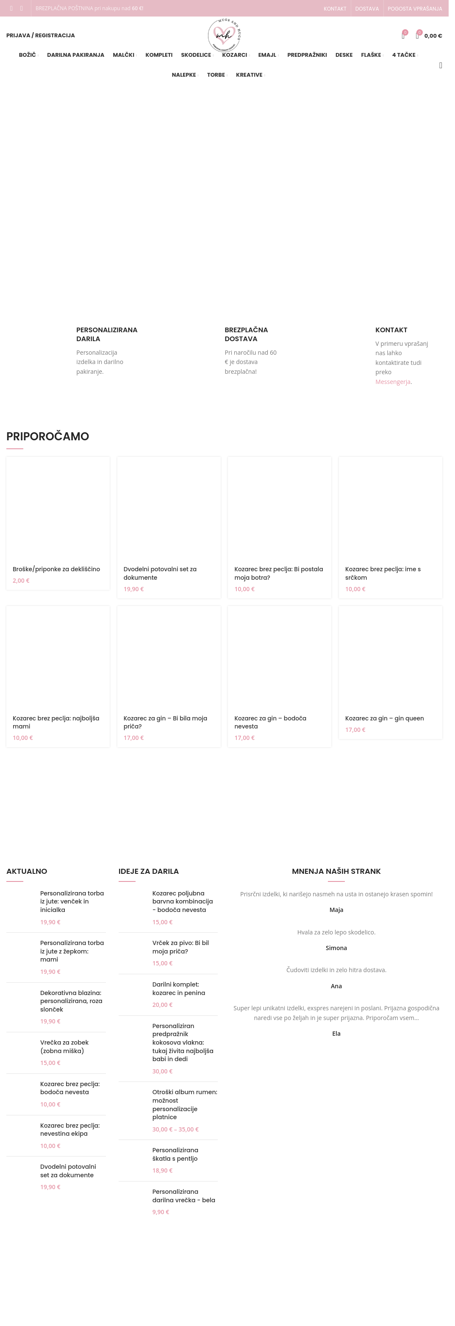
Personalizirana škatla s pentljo (175, 1159)
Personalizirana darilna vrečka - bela (184, 1201)
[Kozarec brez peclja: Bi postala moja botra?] (280, 513)
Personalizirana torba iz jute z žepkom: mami (72, 956)
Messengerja (393, 387)
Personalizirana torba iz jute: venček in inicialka (72, 906)
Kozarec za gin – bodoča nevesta (272, 727)
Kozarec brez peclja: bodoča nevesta (70, 1093)
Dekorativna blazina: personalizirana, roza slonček (71, 1006)
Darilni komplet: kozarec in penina (179, 993)
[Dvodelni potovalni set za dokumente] (168, 513)
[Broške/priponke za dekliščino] (57, 513)
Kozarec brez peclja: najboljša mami (57, 727)
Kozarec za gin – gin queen (386, 723)
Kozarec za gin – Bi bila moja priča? (166, 727)
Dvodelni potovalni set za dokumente (161, 578)
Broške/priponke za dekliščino (57, 574)
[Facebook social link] (11, 8)
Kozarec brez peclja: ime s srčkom (384, 578)
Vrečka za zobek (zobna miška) (64, 1051)
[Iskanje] (441, 70)
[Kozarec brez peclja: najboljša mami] (57, 662)
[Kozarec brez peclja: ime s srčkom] (391, 513)
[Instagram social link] (22, 8)
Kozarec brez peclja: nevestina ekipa (70, 1134)
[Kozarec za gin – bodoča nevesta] (280, 662)
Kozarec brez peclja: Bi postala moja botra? (268, 578)
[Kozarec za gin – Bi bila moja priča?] (168, 662)
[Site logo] (224, 37)
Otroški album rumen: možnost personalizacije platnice (185, 1109)
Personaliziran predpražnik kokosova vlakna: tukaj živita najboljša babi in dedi (183, 1047)
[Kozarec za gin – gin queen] (391, 662)
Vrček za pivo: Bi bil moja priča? (181, 952)
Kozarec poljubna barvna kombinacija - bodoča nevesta (183, 906)
